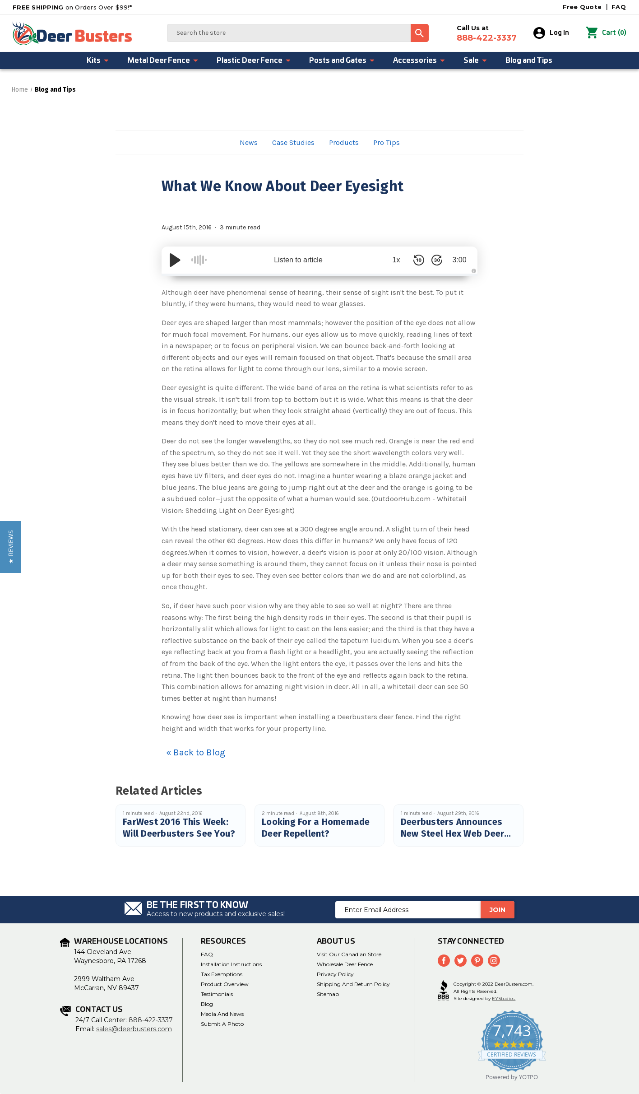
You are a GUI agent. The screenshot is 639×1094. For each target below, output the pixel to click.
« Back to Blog (195, 752)
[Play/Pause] (175, 260)
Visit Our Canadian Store (349, 954)
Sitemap (328, 994)
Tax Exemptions (221, 974)
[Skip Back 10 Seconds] (419, 260)
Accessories (419, 60)
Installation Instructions (231, 964)
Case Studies (293, 142)
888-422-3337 (151, 1020)
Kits (98, 60)
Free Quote (582, 6)
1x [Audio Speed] (396, 260)
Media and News (222, 1013)
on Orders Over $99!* (72, 7)
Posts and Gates (342, 60)
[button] (10, 547)
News (249, 142)
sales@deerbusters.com (134, 1029)
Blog (207, 1004)
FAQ (618, 6)
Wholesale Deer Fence (345, 964)
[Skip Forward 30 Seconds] (437, 260)
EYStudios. (503, 998)
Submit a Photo (222, 1023)
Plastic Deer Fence (254, 60)
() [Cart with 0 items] (606, 33)
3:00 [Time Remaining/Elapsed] (459, 260)
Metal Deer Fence (163, 60)
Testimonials (217, 994)
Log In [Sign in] (551, 33)
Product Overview (225, 984)
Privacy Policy (335, 974)
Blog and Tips (528, 60)
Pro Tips (386, 142)
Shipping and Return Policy (353, 984)
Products (344, 142)
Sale (475, 60)
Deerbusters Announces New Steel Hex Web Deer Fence (453, 833)
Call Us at (487, 33)
